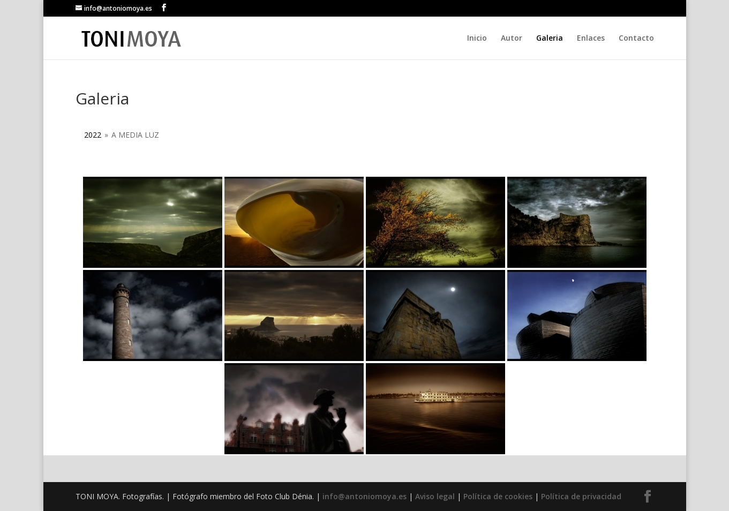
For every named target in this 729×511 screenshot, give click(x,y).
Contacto (636, 38)
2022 (92, 135)
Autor (511, 38)
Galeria (549, 38)
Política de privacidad (581, 496)
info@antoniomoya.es (364, 496)
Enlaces (591, 38)
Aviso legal (435, 496)
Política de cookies (497, 496)
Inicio (477, 38)
